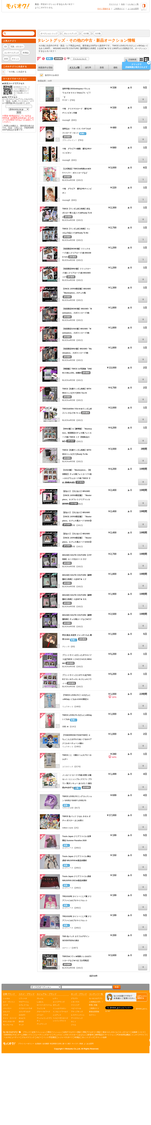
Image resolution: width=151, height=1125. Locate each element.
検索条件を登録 (45, 67)
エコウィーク (67, 848)
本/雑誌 (77, 1037)
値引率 (88, 67)
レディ (55, 998)
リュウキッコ (67, 707)
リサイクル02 (67, 808)
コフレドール (24, 1005)
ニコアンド (57, 1015)
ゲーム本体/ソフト (25, 1035)
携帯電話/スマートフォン (105, 1035)
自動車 (134, 1032)
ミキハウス (75, 1002)
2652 (77, 848)
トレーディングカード (43, 1035)
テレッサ (66, 646)
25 (76, 828)
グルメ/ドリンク (28, 1037)
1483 (77, 707)
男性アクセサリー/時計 (92, 1032)
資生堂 (21, 1021)
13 (74, 788)
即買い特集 (93, 1005)
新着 (102, 67)
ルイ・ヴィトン (9, 1002)
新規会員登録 (94, 1011)
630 (73, 120)
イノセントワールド (60, 1011)
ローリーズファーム (44, 1005)
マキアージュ (24, 1002)
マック (21, 1025)
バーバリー (7, 1008)
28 (73, 646)
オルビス (22, 1018)
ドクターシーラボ (25, 1008)
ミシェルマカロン (59, 1008)
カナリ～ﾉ (66, 948)
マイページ (113, 4)
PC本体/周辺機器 (123, 1035)
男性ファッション (54, 1032)
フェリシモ (41, 1008)
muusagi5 (66, 120)
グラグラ (74, 998)
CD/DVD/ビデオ (10, 1035)
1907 (75, 948)
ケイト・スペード (10, 1018)
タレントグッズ (88, 1037)
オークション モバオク (18, 6)
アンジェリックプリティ (44, 1019)
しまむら (40, 1002)
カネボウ (22, 1015)
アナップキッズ (77, 1011)
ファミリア (75, 1005)
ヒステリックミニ (77, 1015)
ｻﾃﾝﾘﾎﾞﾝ (65, 100)
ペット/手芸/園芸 (49, 1037)
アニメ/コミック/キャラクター (65, 1035)
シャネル (6, 998)
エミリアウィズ (59, 1002)
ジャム (73, 1025)
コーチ (5, 1005)
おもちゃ (82, 1035)
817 (77, 808)
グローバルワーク (43, 1011)
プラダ (5, 1015)
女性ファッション (39, 1032)
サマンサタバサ (9, 1021)
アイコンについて (79, 59)
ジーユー (40, 1015)
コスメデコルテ (24, 1011)
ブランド (26, 1032)
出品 (123, 4)
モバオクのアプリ (96, 998)
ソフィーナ (23, 998)
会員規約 (38, 1044)
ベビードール (76, 1008)
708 (72, 100)
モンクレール (8, 1025)
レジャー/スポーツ (65, 1037)
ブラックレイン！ (69, 140)
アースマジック (77, 1018)
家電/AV (90, 1035)
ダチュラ (56, 1005)
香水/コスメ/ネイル (110, 1032)
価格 (115, 67)
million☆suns (67, 828)
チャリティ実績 (77, 1044)
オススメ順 (74, 67)
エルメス (6, 1011)
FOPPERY (66, 788)
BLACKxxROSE (68, 180)
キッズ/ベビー (124, 1032)
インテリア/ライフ (139, 1035)
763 (80, 140)
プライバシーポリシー (26, 1044)
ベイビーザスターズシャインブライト (60, 1019)
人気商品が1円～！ (96, 1002)
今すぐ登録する (103, 9)
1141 (73, 727)
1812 (79, 180)
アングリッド (42, 1024)
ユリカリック (67, 767)
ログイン (92, 1015)
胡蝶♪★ (65, 727)
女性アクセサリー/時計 (72, 1032)
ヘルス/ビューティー (12, 1037)
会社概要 (45, 1044)
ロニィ (73, 1021)
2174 (77, 767)
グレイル (40, 998)
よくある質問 (133, 9)
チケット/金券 (101, 1037)
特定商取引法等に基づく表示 (60, 1044)
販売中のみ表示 (52, 75)
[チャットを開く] (126, 997)
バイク (141, 1032)
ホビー (39, 1037)
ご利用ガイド (119, 9)
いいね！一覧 (133, 4)
